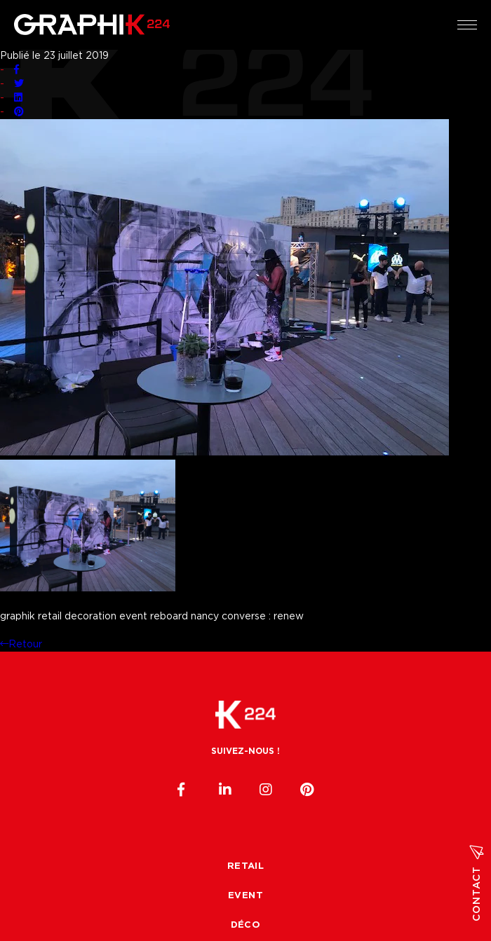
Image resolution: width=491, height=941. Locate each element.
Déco (246, 925)
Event (245, 895)
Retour (21, 645)
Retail (245, 866)
